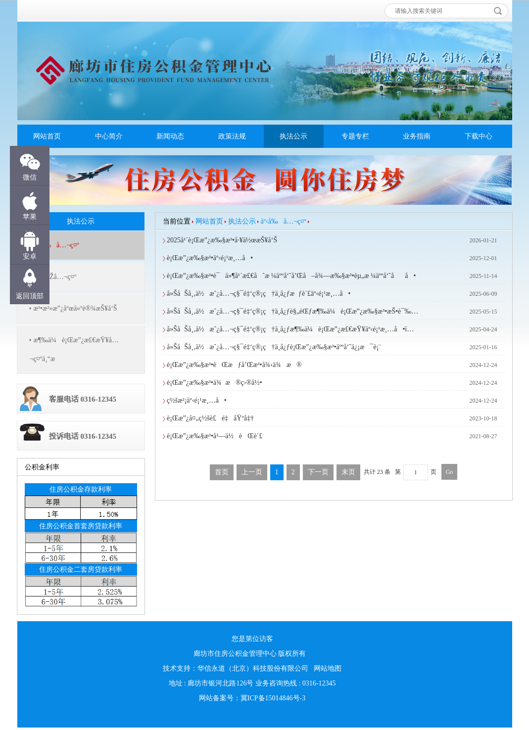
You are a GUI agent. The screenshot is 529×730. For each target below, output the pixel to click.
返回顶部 (30, 296)
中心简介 (109, 136)
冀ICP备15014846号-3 (272, 698)
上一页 (251, 472)
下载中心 (478, 136)
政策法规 (232, 136)
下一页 (318, 472)
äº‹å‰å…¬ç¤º (283, 221)
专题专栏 (355, 136)
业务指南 (417, 136)
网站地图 (327, 668)
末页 (348, 472)
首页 (222, 472)
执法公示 (293, 136)
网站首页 (47, 136)
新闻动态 (170, 136)
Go (449, 471)
